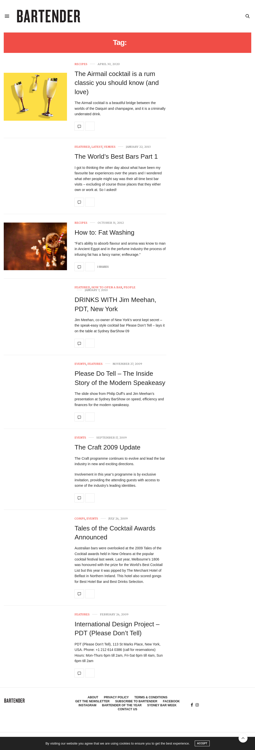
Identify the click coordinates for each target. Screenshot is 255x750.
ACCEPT (202, 743)
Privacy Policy (116, 697)
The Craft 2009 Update (107, 447)
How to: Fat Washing (104, 232)
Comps (79, 518)
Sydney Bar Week (162, 705)
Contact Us (127, 709)
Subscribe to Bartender (136, 701)
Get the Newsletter (92, 701)
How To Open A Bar (106, 287)
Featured (82, 147)
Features (95, 364)
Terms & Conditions (151, 697)
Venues (110, 147)
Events (80, 364)
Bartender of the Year (121, 705)
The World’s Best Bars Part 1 (116, 156)
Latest (97, 147)
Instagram (87, 705)
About (93, 697)
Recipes (80, 64)
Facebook (171, 701)
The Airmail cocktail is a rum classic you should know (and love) (116, 83)
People (129, 287)
